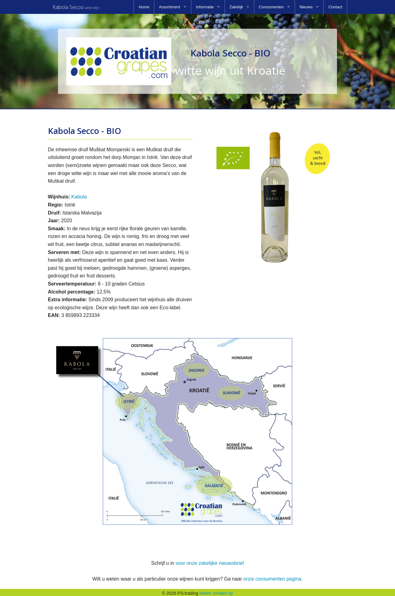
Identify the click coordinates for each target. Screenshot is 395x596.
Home (144, 7)
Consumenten (271, 7)
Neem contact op (216, 591)
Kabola (79, 195)
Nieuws (306, 7)
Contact (335, 7)
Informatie (205, 7)
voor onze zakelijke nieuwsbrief (210, 561)
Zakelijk (236, 7)
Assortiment (169, 7)
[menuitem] (144, 7)
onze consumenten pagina (272, 577)
